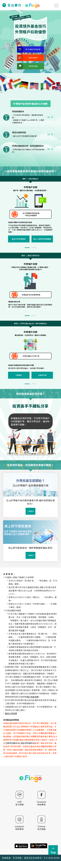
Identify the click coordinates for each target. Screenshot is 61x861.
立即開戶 (18, 375)
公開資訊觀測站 (12, 743)
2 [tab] (33, 247)
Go (50, 117)
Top (53, 850)
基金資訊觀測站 (28, 743)
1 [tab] (27, 247)
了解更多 (30, 511)
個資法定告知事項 (32, 858)
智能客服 (6, 858)
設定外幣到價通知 (19, 239)
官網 (22, 630)
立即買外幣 (42, 375)
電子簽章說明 (33, 696)
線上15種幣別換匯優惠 (42, 239)
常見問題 (17, 858)
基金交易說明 (11, 713)
